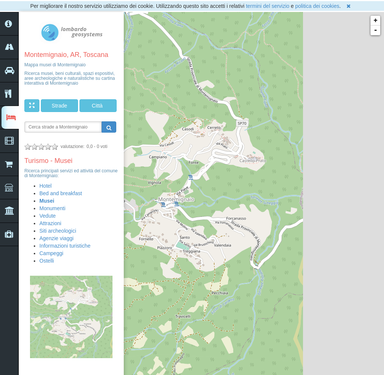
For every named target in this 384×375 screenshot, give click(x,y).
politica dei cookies (317, 6)
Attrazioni (50, 223)
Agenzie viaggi (56, 238)
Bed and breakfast (60, 193)
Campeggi (51, 253)
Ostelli (46, 261)
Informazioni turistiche (64, 246)
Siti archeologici (57, 231)
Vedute (47, 216)
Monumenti (52, 208)
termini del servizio (268, 6)
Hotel (45, 186)
